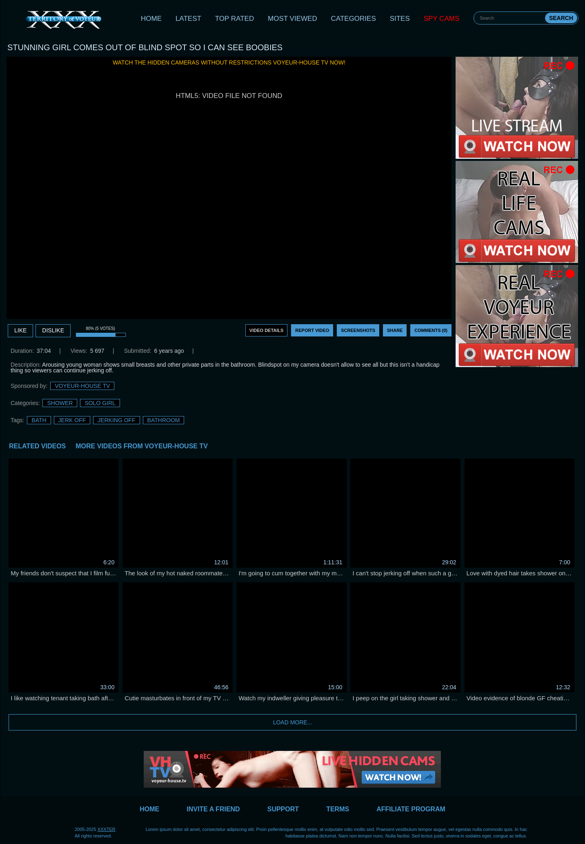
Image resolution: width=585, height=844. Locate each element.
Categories (353, 18)
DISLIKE (53, 330)
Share (395, 330)
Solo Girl (100, 403)
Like (20, 330)
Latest (188, 18)
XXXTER (107, 829)
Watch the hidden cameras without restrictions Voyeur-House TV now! (229, 62)
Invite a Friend (213, 809)
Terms (337, 809)
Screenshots (358, 330)
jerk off (72, 420)
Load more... (292, 722)
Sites (400, 18)
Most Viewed (292, 18)
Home (151, 18)
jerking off (117, 420)
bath (38, 420)
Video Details (266, 330)
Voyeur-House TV (82, 386)
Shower (60, 403)
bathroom (163, 420)
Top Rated (234, 18)
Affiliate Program (410, 809)
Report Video (312, 330)
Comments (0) (430, 330)
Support (283, 809)
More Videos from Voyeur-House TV (142, 446)
